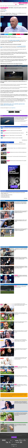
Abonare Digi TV (14, 434)
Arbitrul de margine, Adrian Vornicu (6, 194)
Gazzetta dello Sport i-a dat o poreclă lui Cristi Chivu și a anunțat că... (11, 128)
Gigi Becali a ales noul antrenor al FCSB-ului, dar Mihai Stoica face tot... (16, 152)
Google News (13, 107)
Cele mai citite (7, 142)
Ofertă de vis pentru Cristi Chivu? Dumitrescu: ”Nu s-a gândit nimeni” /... (16, 161)
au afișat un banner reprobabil (14, 40)
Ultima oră (20, 142)
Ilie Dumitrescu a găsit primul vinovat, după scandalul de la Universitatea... (11, 131)
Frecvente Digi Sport (18, 434)
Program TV (25, 4)
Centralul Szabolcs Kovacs (5, 197)
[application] (14, 72)
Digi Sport (5, 10)
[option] (13, 128)
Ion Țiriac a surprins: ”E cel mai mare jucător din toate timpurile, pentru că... (17, 156)
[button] (14, 72)
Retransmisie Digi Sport (24, 434)
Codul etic (11, 435)
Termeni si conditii (3, 434)
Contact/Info (8, 435)
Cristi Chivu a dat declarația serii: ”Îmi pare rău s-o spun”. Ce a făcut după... (12, 137)
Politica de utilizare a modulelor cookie (17, 435)
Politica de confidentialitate (9, 434)
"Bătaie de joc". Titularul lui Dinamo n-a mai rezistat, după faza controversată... (11, 136)
